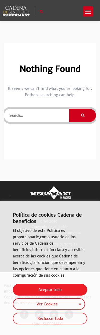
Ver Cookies (47, 304)
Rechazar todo (50, 318)
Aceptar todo (50, 289)
